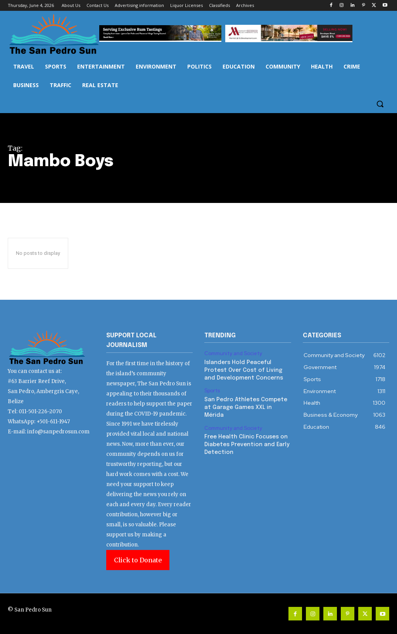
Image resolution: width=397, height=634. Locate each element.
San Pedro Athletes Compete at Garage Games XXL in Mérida (245, 407)
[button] (380, 103)
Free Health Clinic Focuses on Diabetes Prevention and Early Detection (246, 444)
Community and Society (233, 354)
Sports (212, 391)
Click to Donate (138, 560)
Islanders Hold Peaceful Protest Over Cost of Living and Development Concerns (243, 370)
